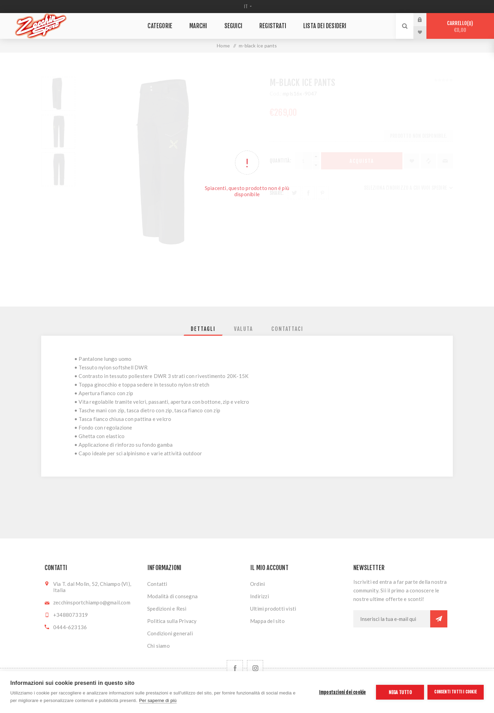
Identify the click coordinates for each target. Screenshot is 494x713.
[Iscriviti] (391, 618)
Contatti (157, 584)
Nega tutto (400, 692)
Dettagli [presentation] (203, 328)
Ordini (257, 584)
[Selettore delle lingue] (247, 6)
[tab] (203, 329)
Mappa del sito (267, 621)
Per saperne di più (158, 700)
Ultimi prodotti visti (273, 608)
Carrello (460, 26)
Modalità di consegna (172, 596)
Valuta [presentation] (243, 328)
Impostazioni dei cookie (342, 692)
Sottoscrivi (438, 618)
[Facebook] (235, 668)
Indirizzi (259, 596)
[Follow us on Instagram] (255, 668)
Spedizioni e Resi (166, 608)
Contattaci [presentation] (287, 328)
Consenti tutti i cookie (455, 691)
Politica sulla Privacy (172, 621)
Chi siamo (158, 646)
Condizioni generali (170, 633)
